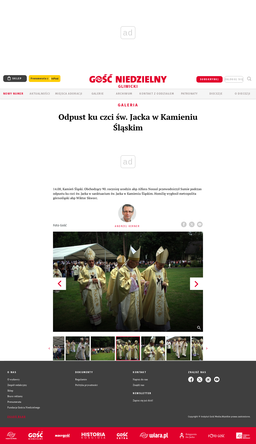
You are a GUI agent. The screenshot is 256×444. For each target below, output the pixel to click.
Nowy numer (13, 93)
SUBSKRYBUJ (209, 79)
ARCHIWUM (124, 93)
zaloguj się (234, 79)
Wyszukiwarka (249, 79)
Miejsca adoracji (68, 93)
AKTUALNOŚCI (40, 93)
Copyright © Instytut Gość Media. (205, 416)
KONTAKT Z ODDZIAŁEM (156, 93)
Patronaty (189, 93)
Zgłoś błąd (16, 416)
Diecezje (215, 93)
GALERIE (98, 93)
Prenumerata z (45, 78)
